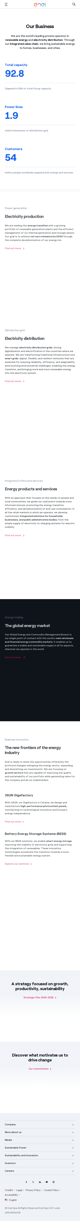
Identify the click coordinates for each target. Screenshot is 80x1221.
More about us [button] (13, 1132)
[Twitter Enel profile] (33, 1182)
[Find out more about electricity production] (15, 251)
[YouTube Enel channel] (46, 1182)
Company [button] (10, 1124)
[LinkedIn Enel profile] (40, 1182)
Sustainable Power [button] (15, 1147)
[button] (6, 4)
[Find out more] (15, 538)
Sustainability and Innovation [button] (21, 1155)
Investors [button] (10, 1163)
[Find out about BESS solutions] (18, 867)
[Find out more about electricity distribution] (15, 384)
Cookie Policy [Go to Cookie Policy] (51, 1190)
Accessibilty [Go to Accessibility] (11, 1194)
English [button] (11, 1200)
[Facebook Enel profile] (26, 1182)
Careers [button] (9, 1170)
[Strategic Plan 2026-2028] (40, 997)
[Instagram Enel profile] (53, 1182)
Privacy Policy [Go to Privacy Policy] (33, 1190)
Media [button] (8, 1139)
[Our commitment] (40, 1068)
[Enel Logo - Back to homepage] (40, 4)
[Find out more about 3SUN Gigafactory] (14, 825)
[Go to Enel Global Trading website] (15, 660)
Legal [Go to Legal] (19, 1190)
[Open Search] (74, 4)
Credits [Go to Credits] (9, 1190)
